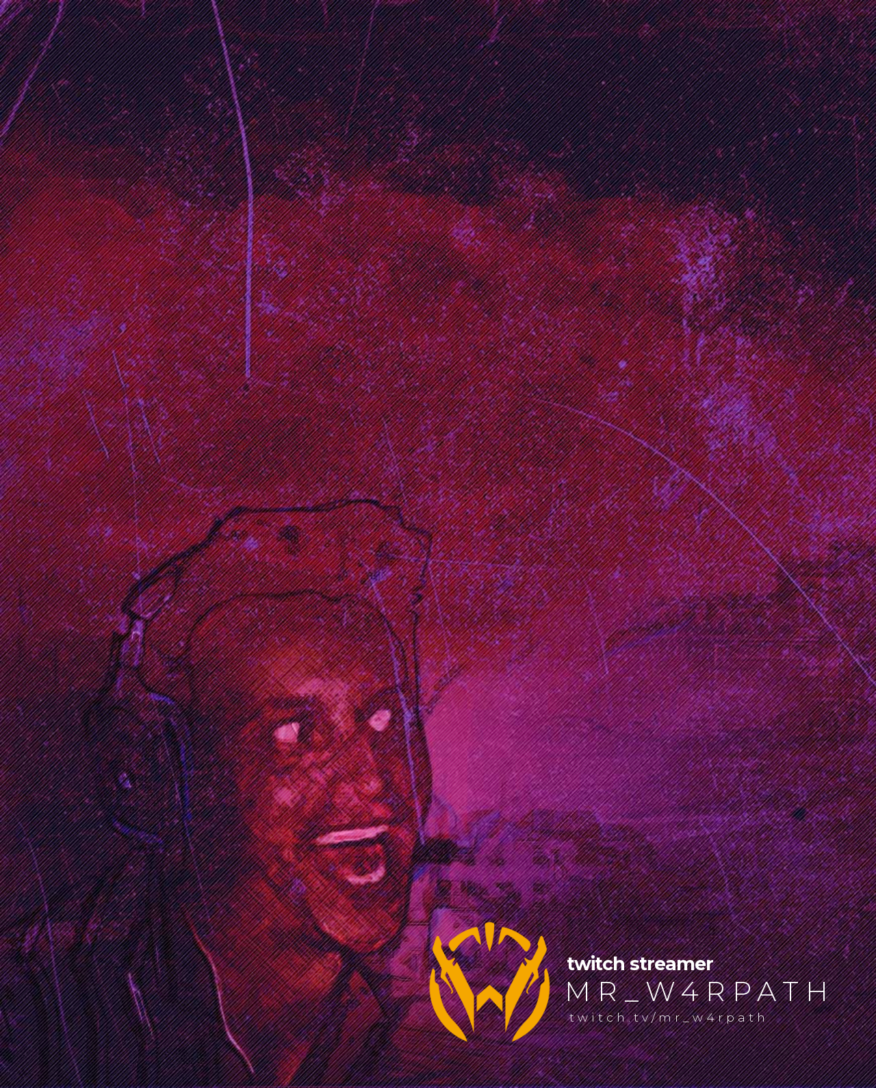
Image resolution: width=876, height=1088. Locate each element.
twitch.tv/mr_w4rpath (669, 1017)
